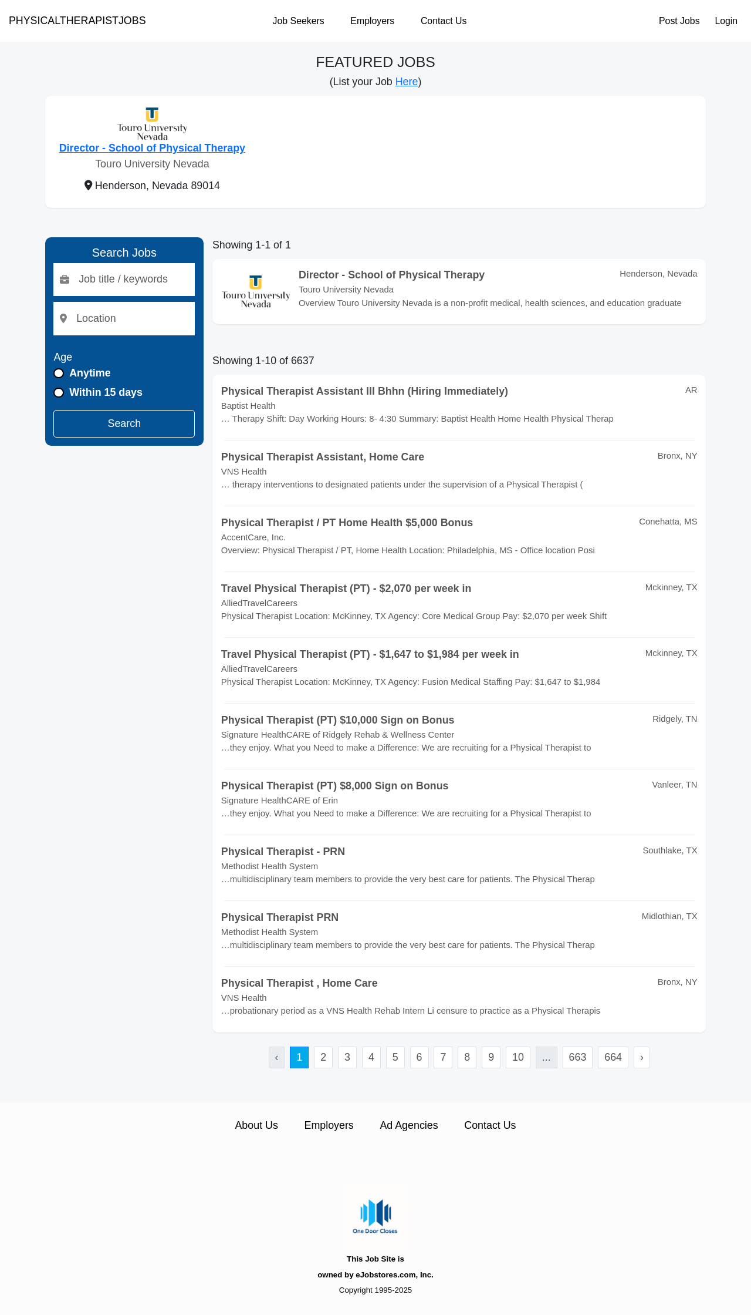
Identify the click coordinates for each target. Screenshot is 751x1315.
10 (518, 1057)
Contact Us (443, 21)
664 (613, 1057)
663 (578, 1057)
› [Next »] (642, 1057)
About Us (256, 1125)
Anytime (89, 373)
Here (406, 82)
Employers (372, 21)
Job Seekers (298, 21)
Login (726, 21)
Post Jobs (679, 21)
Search (124, 423)
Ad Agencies (409, 1125)
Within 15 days (106, 392)
